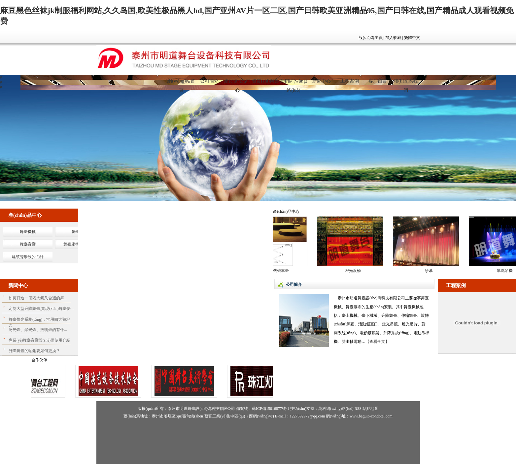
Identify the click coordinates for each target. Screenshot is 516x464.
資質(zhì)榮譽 (265, 81)
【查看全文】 (377, 341)
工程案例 (349, 81)
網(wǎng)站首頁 (181, 84)
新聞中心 (321, 81)
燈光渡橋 (354, 270)
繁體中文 (412, 37)
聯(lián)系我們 (406, 84)
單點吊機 (506, 270)
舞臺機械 (28, 231)
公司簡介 (209, 81)
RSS (358, 408)
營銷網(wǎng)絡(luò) (293, 84)
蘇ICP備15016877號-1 (270, 408)
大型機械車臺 (279, 270)
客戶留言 (377, 81)
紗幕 (430, 270)
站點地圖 (370, 408)
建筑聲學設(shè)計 (28, 256)
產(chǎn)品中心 (237, 84)
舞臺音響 (28, 244)
